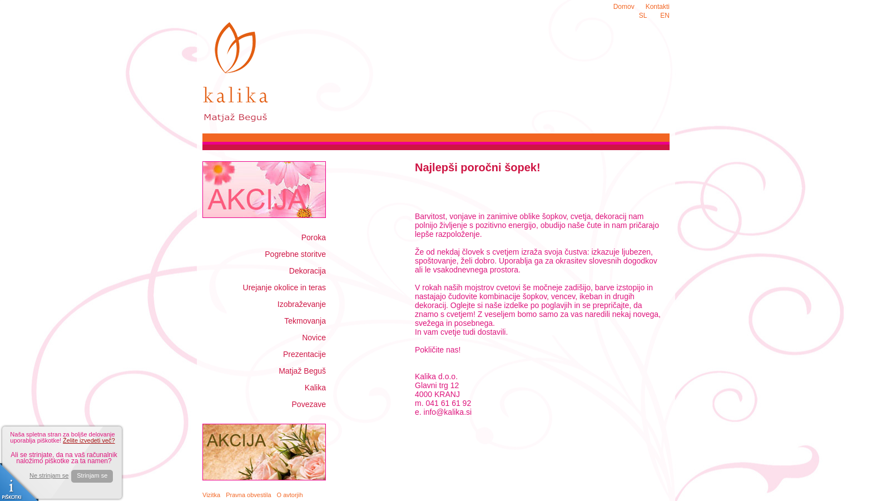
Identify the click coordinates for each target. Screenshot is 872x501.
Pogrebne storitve (295, 254)
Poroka (313, 237)
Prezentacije (304, 354)
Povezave (309, 404)
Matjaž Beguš (302, 370)
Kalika (315, 387)
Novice (314, 337)
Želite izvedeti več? (89, 440)
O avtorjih (290, 495)
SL (643, 15)
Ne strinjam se (48, 476)
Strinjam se (92, 475)
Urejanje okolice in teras (284, 287)
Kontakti (658, 7)
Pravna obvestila (248, 495)
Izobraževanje (302, 304)
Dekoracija (307, 270)
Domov (624, 7)
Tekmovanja (305, 320)
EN (665, 15)
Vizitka (211, 495)
